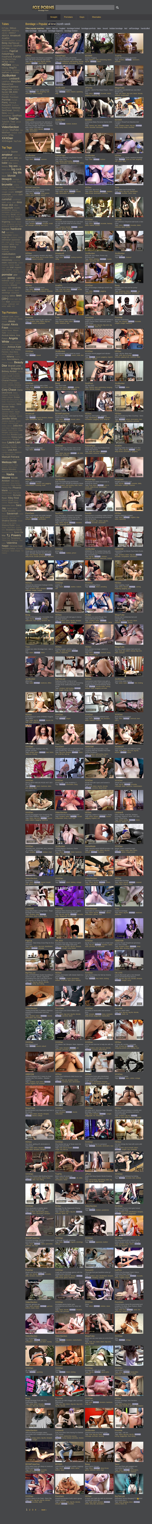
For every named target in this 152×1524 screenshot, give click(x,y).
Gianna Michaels (8, 404)
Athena (10, 356)
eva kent (51, 556)
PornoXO (6, 105)
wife (9, 306)
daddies (109, 191)
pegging (96, 419)
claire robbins (30, 820)
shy (61, 1149)
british (19, 182)
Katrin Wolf (6, 435)
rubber (132, 1078)
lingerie (5, 249)
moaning (16, 260)
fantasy (4, 217)
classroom (28, 620)
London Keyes (8, 452)
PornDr (5, 97)
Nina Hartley (15, 483)
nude (17, 265)
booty (4, 182)
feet (12, 217)
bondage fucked (73, 28)
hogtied (62, 28)
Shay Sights (11, 523)
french (13, 222)
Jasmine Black (8, 412)
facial (13, 214)
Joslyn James (7, 426)
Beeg (4, 43)
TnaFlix (13, 118)
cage (57, 193)
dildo (16, 205)
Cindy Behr (16, 387)
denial (66, 690)
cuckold (14, 195)
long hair (12, 249)
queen (43, 195)
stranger (31, 225)
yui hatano (72, 1050)
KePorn (5, 79)
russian (17, 283)
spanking (10, 290)
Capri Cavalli (7, 376)
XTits (10, 135)
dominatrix (99, 127)
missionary (7, 260)
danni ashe (105, 1372)
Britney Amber (9, 371)
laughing (43, 92)
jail (77, 1048)
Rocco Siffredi (7, 500)
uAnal (18, 122)
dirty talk (35, 1406)
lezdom (74, 124)
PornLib (12, 102)
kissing (18, 242)
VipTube (5, 130)
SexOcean (7, 110)
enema (117, 1504)
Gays (82, 17)
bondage (16, 179)
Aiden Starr (12, 319)
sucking (5, 296)
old (7, 267)
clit (78, 453)
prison (74, 553)
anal (4, 157)
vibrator (94, 359)
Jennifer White (9, 418)
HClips (5, 61)
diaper (68, 718)
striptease (15, 293)
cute (14, 202)
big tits (17, 172)
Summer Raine (7, 532)
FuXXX (17, 56)
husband (13, 237)
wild (13, 306)
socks (51, 387)
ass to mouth (44, 257)
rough (11, 283)
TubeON (5, 122)
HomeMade (6, 70)
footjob (39, 590)
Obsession (6, 485)
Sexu (4, 113)
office (49, 683)
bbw (10, 163)
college (4, 189)
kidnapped (42, 31)
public (4, 278)
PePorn (13, 95)
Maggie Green (10, 454)
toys (8, 301)
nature (20, 263)
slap (137, 517)
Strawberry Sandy (14, 530)
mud (50, 852)
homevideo (7, 235)
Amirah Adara (8, 335)
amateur (7, 154)
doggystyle (7, 207)
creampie (6, 194)
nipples (11, 265)
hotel (86, 946)
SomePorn (6, 116)
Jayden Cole (14, 414)
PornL (5, 102)
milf (18, 257)
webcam (11, 304)
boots (87, 127)
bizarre (47, 517)
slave (123, 227)
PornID (14, 100)
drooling (126, 948)
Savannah (12, 513)
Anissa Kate (14, 346)
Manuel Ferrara (10, 456)
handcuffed (145, 28)
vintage (4, 304)
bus (56, 690)
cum (21, 194)
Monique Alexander (10, 472)
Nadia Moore (8, 476)
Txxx (12, 121)
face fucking (15, 212)
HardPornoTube (9, 59)
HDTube (15, 65)
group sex (14, 226)
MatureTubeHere (10, 86)
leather (92, 225)
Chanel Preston (9, 380)
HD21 (11, 62)
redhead (5, 280)
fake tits (19, 214)
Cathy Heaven (15, 378)
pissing (20, 272)
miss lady (123, 421)
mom (4, 262)
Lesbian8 (14, 78)
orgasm (18, 267)
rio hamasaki (100, 946)
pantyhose (88, 293)
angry (34, 1438)
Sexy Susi (12, 518)
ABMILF (12, 33)
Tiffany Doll (6, 540)
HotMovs (16, 70)
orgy (3, 270)
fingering (6, 221)
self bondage (134, 28)
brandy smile (100, 686)
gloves (64, 229)
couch (74, 355)
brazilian (104, 945)
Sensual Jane (14, 516)
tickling (39, 93)
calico (78, 419)
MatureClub (7, 84)
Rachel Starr (7, 493)
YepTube (17, 141)
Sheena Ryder (8, 525)
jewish (124, 1048)
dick (11, 205)
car (139, 291)
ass (16, 157)
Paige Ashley (16, 485)
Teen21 (5, 119)
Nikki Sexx (6, 483)
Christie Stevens (14, 385)
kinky (12, 242)
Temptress (15, 538)
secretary (88, 359)
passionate (6, 272)
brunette (7, 184)
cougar (4, 192)
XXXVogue (7, 141)
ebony (14, 210)
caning (77, 387)
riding (12, 281)
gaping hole (125, 357)
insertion (92, 720)
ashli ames (93, 325)
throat (11, 299)
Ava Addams (13, 359)
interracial (6, 240)
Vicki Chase (15, 551)
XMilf (20, 133)
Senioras (16, 107)
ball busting (74, 61)
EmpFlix (5, 51)
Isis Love (14, 409)
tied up (55, 28)
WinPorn (6, 132)
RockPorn (6, 108)
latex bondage (31, 31)
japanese (16, 240)
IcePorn (5, 72)
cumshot (6, 199)
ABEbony (15, 31)
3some (14, 151)
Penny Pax (7, 488)
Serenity (5, 518)
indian (20, 237)
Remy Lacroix (7, 495)
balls (76, 485)
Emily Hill (5, 400)
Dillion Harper (7, 397)
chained (128, 257)
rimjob (18, 281)
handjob (6, 229)
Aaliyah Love (7, 316)
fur (100, 327)
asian (10, 158)
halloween (64, 652)
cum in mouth (7, 197)
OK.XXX (13, 92)
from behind (72, 916)
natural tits (12, 263)
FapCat (14, 51)
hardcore (16, 228)
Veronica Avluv (8, 548)
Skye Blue (11, 527)
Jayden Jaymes (9, 416)
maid (92, 688)
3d (60, 651)
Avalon (10, 363)
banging (109, 387)
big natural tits (7, 173)
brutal (80, 289)
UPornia (12, 124)
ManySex (16, 81)
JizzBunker (9, 75)
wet (17, 304)
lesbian (5, 246)
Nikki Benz (15, 481)
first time (124, 1472)
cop (128, 1149)
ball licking (101, 1180)
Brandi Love (14, 365)
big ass (13, 165)
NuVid (5, 92)
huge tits (5, 237)
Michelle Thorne (8, 465)
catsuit (80, 227)
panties (16, 270)
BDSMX (19, 41)
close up (19, 187)
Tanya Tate (6, 538)
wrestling (104, 587)
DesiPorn (17, 45)
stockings (6, 293)
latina (12, 244)
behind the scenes (70, 1436)
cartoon (57, 652)
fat (9, 217)
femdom (11, 219)
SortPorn (17, 115)
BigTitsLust (13, 43)
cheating (5, 187)
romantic (5, 283)
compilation (12, 189)
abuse (61, 161)
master (27, 195)
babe (4, 162)
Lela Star (5, 445)
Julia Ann (18, 425)
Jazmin (19, 416)
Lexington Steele (9, 447)
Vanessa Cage (16, 546)
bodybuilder (125, 95)
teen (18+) (44, 225)
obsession (135, 60)
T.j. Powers (14, 535)
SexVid (11, 113)
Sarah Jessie (12, 508)
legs (17, 244)
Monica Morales (9, 469)
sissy (101, 419)
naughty (5, 265)
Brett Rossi (6, 369)
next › (43, 1510)
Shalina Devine (9, 520)
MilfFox (16, 89)
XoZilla (4, 135)
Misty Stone (12, 467)
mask (33, 1308)
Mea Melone (17, 459)
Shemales (96, 17)
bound (105, 28)
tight (16, 299)
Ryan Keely (13, 502)
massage (5, 251)
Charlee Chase (7, 383)
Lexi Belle (13, 445)
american (17, 155)
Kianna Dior (6, 437)
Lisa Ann (12, 449)
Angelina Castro (8, 344)
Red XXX (17, 493)
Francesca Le (12, 402)
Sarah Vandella (8, 511)
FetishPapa (8, 54)
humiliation (42, 291)
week (67, 24)
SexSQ (16, 110)
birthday (96, 259)
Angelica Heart (15, 342)
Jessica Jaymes (8, 421)
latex (99, 28)
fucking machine (76, 257)
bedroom (67, 1276)
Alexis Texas (7, 330)
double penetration (40, 556)
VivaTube (14, 130)
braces (130, 622)
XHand (14, 133)
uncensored (15, 302)
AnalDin (6, 38)
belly (37, 914)
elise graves (45, 193)
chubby (11, 187)
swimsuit (133, 718)
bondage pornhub (88, 28)
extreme (44, 159)
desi (70, 1082)
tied (125, 28)
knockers (5, 244)
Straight (53, 17)
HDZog (5, 68)
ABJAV (4, 33)
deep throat (42, 63)
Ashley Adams (7, 354)
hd (3, 232)
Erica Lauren (14, 400)
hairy (21, 226)
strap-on (106, 419)
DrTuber (6, 48)
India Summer (8, 407)
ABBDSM (6, 30)
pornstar (7, 274)
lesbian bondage (116, 28)
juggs (7, 242)
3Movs (13, 28)
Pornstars (68, 17)
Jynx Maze (6, 428)
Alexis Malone (14, 328)
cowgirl (18, 191)
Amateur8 (15, 35)
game (57, 524)
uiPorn (5, 124)
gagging (87, 95)
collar (27, 131)
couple (11, 192)
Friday (20, 402)
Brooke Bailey (14, 374)
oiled (3, 267)
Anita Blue (6, 350)
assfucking (14, 160)
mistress (118, 227)
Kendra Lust (16, 434)
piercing (14, 272)
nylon (120, 161)
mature (5, 257)
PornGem (14, 97)
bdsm (15, 163)
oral (12, 267)
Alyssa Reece (12, 333)
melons (12, 257)
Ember (17, 397)
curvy (9, 202)
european (6, 212)
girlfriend (5, 226)
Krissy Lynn (17, 437)
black (4, 176)
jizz (3, 242)
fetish (18, 219)
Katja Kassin (13, 432)
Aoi (12, 350)
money (49, 1342)
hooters (15, 235)
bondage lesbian (71, 31)
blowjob (7, 179)
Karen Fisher (12, 430)
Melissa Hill (9, 462)
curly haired (72, 948)
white (4, 306)
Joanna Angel (13, 423)
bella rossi (122, 1310)
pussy (11, 277)
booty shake (11, 182)
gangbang (10, 224)
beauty (5, 166)
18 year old (6, 152)
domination (72, 63)
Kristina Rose (7, 440)
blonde (12, 175)
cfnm (34, 1213)
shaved (13, 285)
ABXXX (5, 35)
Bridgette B (17, 368)
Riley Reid (13, 498)
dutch (110, 945)
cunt (4, 202)
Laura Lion (13, 442)
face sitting (6, 214)
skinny (4, 288)
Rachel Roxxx (14, 491)
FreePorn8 (7, 56)
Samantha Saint (8, 505)
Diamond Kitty (14, 395)
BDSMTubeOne (8, 41)
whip (56, 93)
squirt (17, 290)
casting (16, 185)
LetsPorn (6, 81)
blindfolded (134, 191)
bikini (121, 718)
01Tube (5, 28)
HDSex (6, 64)
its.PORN (14, 72)
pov (15, 274)
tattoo (12, 295)
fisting (57, 1311)
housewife (95, 558)
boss (103, 1014)
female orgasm (30, 1083)
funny (4, 224)
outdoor (9, 270)
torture (128, 227)
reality (18, 278)
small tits (16, 287)
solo (4, 290)
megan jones (130, 852)
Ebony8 (13, 48)
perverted (49, 1244)
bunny (117, 1436)
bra (52, 129)
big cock (16, 169)
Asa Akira (14, 352)
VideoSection (10, 127)
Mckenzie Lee (7, 459)
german (18, 224)
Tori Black (14, 540)
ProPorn (15, 105)
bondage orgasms (55, 31)
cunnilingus (16, 200)
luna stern (42, 1342)
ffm (49, 620)
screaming (6, 285)
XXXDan (7, 138)
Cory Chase (9, 389)
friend (19, 222)
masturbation (9, 254)
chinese (104, 556)
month (60, 24)
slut (9, 288)
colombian (88, 622)
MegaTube (7, 89)
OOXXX (5, 94)
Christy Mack (6, 387)
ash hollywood (64, 61)
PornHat (6, 99)
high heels (10, 233)
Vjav (21, 130)
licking (13, 246)
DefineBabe (7, 46)
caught (117, 323)
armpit (32, 752)
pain (32, 195)
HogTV (13, 67)
